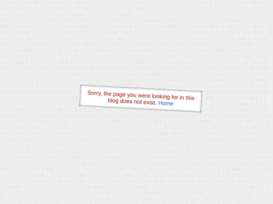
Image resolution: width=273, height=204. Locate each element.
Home (165, 103)
